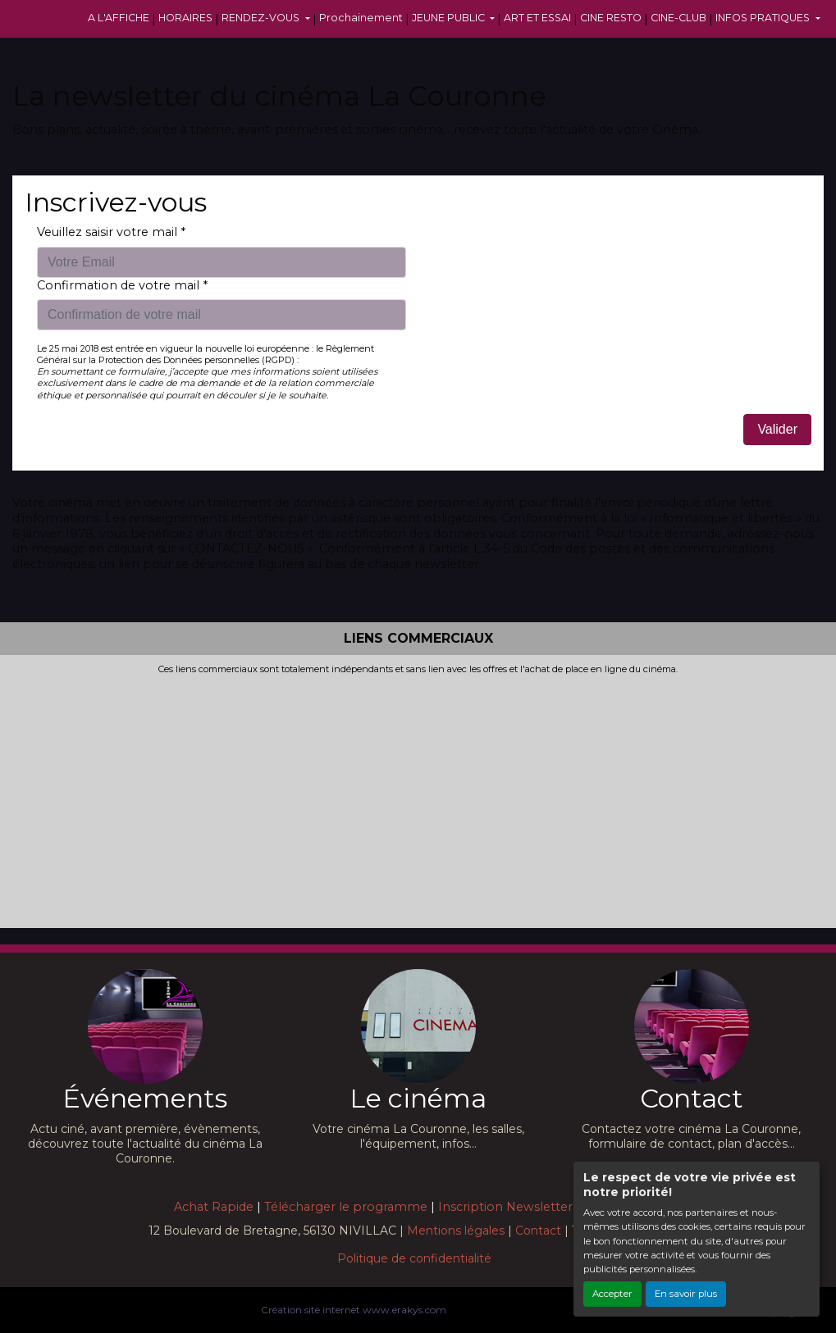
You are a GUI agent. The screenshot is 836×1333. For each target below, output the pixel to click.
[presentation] (555, 257)
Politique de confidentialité (414, 1258)
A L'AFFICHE (118, 17)
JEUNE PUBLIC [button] (449, 17)
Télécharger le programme (345, 1206)
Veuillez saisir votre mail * (111, 232)
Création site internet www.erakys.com (353, 1309)
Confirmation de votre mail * (122, 285)
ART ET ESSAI (537, 17)
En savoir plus (686, 1293)
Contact (538, 1230)
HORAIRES (185, 17)
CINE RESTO (611, 17)
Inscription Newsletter (505, 1206)
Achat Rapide (214, 1206)
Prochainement (361, 17)
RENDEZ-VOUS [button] (262, 17)
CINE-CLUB (678, 17)
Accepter (612, 1293)
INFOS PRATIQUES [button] (763, 17)
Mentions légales (456, 1230)
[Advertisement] (418, 798)
